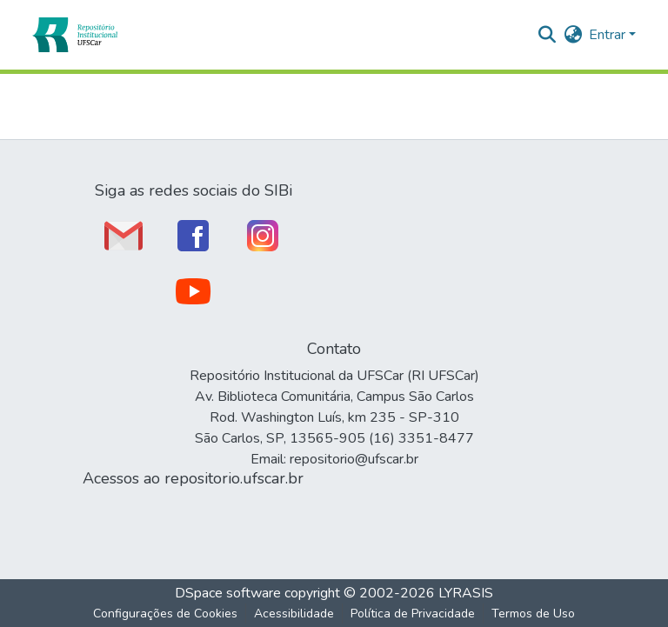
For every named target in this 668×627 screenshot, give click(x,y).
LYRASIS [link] (465, 593)
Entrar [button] (609, 34)
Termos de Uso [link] (533, 613)
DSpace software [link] (228, 593)
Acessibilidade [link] (294, 613)
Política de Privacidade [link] (413, 613)
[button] (74, 34)
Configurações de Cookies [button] (165, 613)
